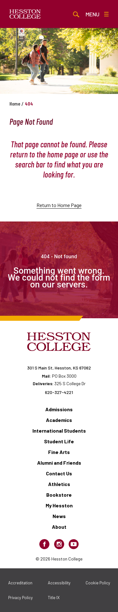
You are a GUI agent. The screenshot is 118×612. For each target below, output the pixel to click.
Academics (59, 420)
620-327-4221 (59, 392)
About (59, 527)
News (59, 516)
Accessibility (59, 582)
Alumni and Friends (59, 463)
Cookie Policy (98, 582)
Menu (97, 14)
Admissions (59, 409)
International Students (59, 431)
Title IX (54, 597)
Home (14, 104)
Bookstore (59, 495)
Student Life (59, 441)
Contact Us (59, 473)
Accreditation (20, 582)
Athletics (59, 484)
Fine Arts (59, 452)
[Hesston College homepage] (25, 14)
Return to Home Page (59, 205)
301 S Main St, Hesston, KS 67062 (59, 367)
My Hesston (59, 505)
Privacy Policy (20, 597)
